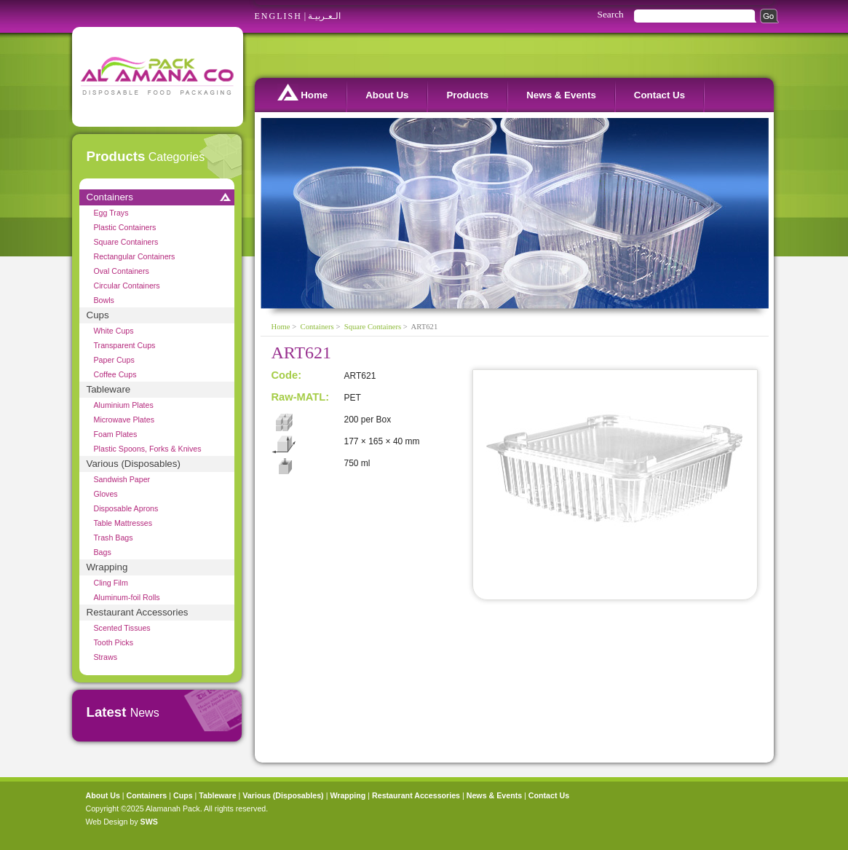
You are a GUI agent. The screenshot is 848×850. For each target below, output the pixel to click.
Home (302, 92)
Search (611, 14)
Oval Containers (121, 271)
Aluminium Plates (124, 405)
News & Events (561, 95)
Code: (287, 375)
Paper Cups (114, 359)
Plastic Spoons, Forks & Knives (148, 448)
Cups (98, 315)
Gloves (106, 493)
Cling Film (111, 582)
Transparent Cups (125, 345)
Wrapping (107, 567)
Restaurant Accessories (138, 612)
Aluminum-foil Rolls (127, 597)
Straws (106, 657)
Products (467, 95)
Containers (110, 197)
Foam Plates (116, 434)
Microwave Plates (124, 419)
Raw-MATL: (301, 397)
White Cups (114, 330)
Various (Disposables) (134, 463)
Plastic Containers (125, 227)
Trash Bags (113, 537)
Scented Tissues (122, 627)
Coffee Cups (115, 374)
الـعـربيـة (324, 16)
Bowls (104, 300)
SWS (149, 821)
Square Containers (126, 241)
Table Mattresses (123, 523)
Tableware (109, 389)
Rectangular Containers (134, 256)
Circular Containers (127, 285)
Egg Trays (111, 212)
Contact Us (659, 95)
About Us (386, 95)
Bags (102, 552)
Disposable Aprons (126, 508)
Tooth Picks (114, 642)
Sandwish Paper (122, 479)
